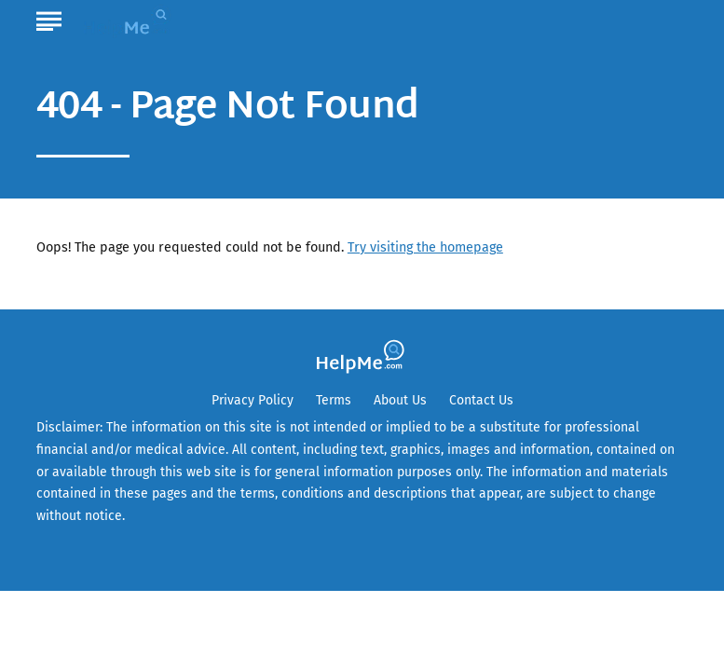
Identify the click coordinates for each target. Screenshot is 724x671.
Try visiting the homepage (425, 247)
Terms (333, 400)
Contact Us (481, 400)
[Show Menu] (48, 18)
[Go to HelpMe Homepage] (129, 20)
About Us (400, 400)
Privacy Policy (253, 400)
